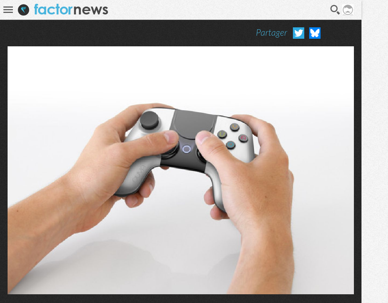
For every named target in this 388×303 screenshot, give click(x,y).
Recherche (335, 10)
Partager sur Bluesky (315, 33)
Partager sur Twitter (298, 33)
